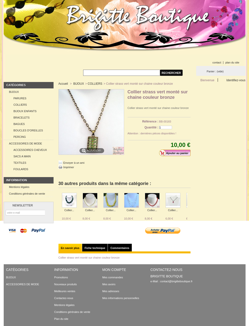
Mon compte (114, 270)
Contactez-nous (63, 298)
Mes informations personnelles (120, 298)
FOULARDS (21, 169)
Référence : (150, 121)
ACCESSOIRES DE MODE (25, 143)
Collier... (69, 210)
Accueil (63, 83)
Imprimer (68, 167)
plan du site (232, 62)
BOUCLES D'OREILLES (28, 130)
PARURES (20, 98)
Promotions (61, 277)
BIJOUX (14, 91)
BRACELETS (22, 117)
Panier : (215, 71)
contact (216, 62)
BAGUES (19, 123)
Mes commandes (112, 277)
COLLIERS (20, 104)
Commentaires (119, 247)
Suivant (188, 202)
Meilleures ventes (65, 291)
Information (16, 180)
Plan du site (61, 318)
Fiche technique (95, 247)
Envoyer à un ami (74, 162)
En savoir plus (70, 247)
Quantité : (151, 127)
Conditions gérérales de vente (27, 193)
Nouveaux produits (65, 284)
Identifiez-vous (235, 80)
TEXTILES (20, 162)
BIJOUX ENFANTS (25, 111)
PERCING (20, 136)
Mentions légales (19, 186)
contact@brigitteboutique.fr (176, 281)
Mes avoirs (108, 284)
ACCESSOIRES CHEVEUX (30, 149)
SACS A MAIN (22, 156)
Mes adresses (110, 291)
